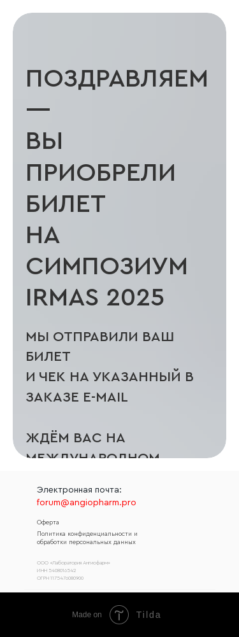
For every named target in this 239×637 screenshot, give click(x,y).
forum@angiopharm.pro (86, 502)
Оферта (48, 522)
